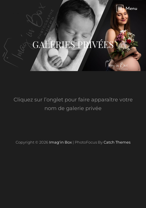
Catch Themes (117, 142)
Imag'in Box (60, 142)
